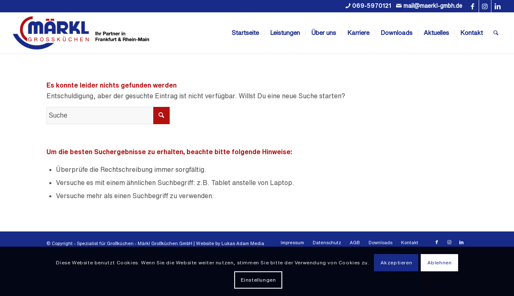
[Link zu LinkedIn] (497, 6)
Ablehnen (439, 262)
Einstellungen (258, 279)
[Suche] (496, 32)
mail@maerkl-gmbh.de (432, 6)
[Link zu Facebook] (473, 6)
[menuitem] (245, 32)
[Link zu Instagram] (485, 6)
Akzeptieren (396, 262)
